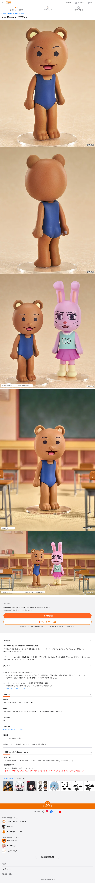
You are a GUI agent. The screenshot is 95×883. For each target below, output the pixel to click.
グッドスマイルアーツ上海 (14, 729)
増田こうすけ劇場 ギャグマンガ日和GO (13, 13)
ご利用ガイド (6, 869)
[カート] (76, 3)
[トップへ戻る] (47, 803)
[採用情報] (66, 3)
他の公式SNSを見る (47, 857)
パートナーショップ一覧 (16, 688)
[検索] (73, 3)
